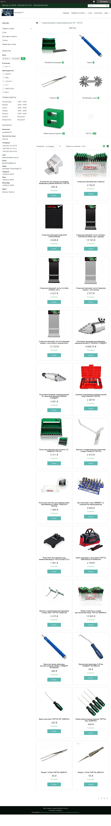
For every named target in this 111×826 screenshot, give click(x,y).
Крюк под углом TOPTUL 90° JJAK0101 (54, 719)
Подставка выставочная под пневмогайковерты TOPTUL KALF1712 (54, 558)
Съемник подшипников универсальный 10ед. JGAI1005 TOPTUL (90, 395)
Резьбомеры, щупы (89, 98)
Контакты (98, 13)
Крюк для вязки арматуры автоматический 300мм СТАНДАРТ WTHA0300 (54, 665)
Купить (54, 196)
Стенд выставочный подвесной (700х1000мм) (54, 235)
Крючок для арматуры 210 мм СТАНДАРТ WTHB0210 (91, 665)
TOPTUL (89, 133)
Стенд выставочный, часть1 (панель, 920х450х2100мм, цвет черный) (90, 235)
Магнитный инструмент (53, 133)
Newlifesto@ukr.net (9, 163)
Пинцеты (53, 98)
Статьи (4, 40)
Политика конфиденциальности (69, 812)
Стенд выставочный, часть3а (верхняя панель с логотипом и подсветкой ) (54, 342)
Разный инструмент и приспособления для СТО (58, 23)
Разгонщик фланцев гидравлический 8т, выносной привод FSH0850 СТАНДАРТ (54, 396)
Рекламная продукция (53, 62)
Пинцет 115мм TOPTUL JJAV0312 (54, 772)
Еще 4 (6, 92)
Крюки (89, 62)
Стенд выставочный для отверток (91, 181)
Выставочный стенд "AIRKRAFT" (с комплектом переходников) (90, 503)
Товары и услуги (77, 13)
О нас (90, 13)
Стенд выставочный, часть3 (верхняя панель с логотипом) (91, 289)
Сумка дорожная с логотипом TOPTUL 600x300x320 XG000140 (91, 558)
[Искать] (106, 5)
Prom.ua (65, 808)
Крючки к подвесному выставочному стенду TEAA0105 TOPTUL (91, 450)
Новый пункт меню (9, 44)
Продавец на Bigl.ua (55, 810)
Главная (66, 13)
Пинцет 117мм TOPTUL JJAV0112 (91, 772)
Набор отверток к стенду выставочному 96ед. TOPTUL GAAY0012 (91, 611)
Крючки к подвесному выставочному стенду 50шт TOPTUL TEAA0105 (54, 611)
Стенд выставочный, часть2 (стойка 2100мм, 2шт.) (54, 289)
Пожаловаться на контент (49, 812)
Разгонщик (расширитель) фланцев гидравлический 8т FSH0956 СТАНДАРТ (91, 342)
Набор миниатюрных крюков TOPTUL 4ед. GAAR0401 (91, 720)
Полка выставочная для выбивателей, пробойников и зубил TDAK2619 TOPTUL (54, 504)
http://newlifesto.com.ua (10, 157)
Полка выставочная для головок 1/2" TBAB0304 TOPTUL (54, 450)
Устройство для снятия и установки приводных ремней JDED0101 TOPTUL (54, 182)
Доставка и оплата (9, 36)
